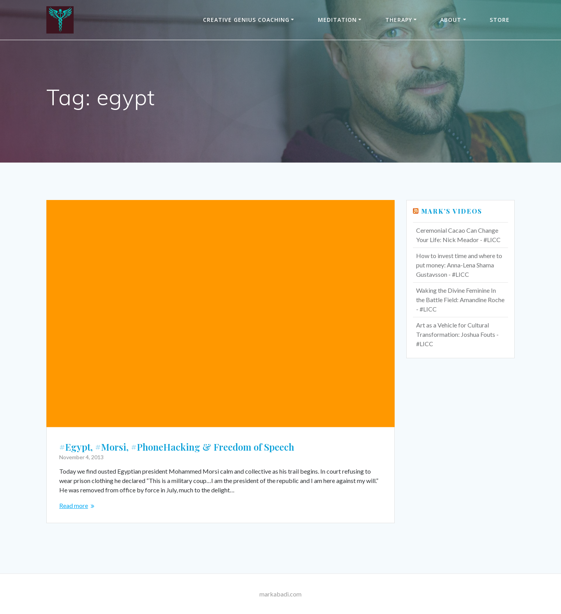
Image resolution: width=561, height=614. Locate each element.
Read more (73, 505)
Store (500, 19)
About (450, 19)
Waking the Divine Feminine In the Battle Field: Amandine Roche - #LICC (460, 300)
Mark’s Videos (451, 211)
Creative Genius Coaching (246, 19)
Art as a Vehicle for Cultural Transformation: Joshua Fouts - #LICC (457, 334)
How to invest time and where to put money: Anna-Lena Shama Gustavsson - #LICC (459, 265)
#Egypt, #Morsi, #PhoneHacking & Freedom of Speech (176, 447)
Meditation (337, 19)
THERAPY (398, 19)
